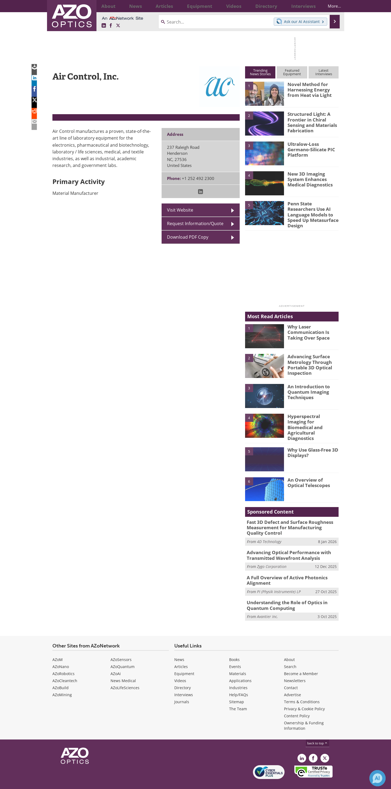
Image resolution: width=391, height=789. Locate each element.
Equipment (184, 660)
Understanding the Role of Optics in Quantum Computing (283, 593)
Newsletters (295, 667)
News (179, 646)
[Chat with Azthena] (377, 778)
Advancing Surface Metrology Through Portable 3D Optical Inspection (308, 360)
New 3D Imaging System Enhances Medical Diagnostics (312, 178)
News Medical (123, 667)
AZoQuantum (123, 653)
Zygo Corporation (271, 556)
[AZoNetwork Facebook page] (111, 26)
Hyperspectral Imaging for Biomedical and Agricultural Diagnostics (312, 417)
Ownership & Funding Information (304, 712)
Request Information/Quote (195, 223)
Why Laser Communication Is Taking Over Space (306, 327)
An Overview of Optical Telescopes (311, 474)
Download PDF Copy (187, 237)
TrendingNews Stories (260, 72)
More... (329, 6)
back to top (317, 730)
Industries (238, 674)
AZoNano (60, 653)
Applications (240, 667)
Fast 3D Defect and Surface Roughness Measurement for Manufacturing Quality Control (288, 519)
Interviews (183, 681)
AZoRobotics (63, 660)
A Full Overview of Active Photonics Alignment (283, 569)
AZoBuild (60, 674)
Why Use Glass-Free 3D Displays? (310, 445)
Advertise (292, 681)
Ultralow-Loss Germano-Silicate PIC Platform (312, 146)
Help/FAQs (238, 681)
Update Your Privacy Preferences (93, 782)
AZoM (57, 646)
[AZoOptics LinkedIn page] (104, 26)
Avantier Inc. (267, 603)
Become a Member (301, 660)
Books (234, 646)
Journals (181, 688)
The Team (238, 695)
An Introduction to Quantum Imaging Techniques (307, 387)
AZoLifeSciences (125, 674)
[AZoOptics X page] (118, 26)
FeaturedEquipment (292, 72)
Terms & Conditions (302, 688)
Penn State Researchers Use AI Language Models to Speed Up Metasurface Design (312, 211)
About (289, 646)
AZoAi (116, 660)
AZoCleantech (64, 667)
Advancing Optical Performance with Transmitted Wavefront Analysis (284, 545)
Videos (180, 667)
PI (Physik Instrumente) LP (279, 580)
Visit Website (180, 210)
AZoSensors (121, 646)
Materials (237, 660)
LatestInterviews (323, 72)
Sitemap (236, 688)
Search (290, 653)
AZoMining (62, 681)
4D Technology (269, 532)
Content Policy (297, 702)
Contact (291, 674)
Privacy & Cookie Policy (304, 695)
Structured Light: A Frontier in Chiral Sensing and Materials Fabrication (310, 121)
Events (235, 653)
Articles (181, 653)
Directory (182, 674)
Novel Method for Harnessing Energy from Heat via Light (312, 89)
